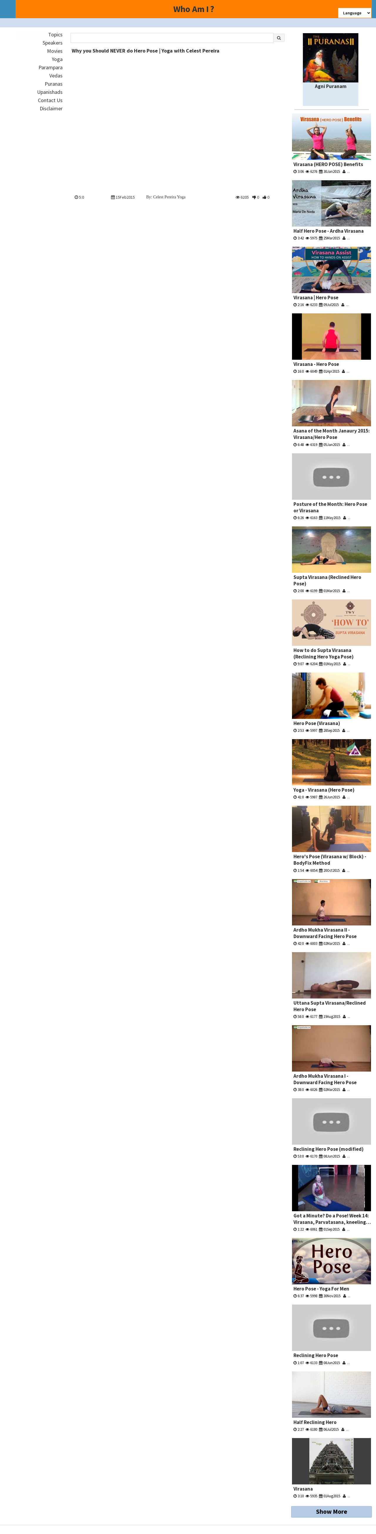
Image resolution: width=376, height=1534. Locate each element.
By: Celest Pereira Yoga (166, 197)
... (346, 171)
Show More (331, 1511)
